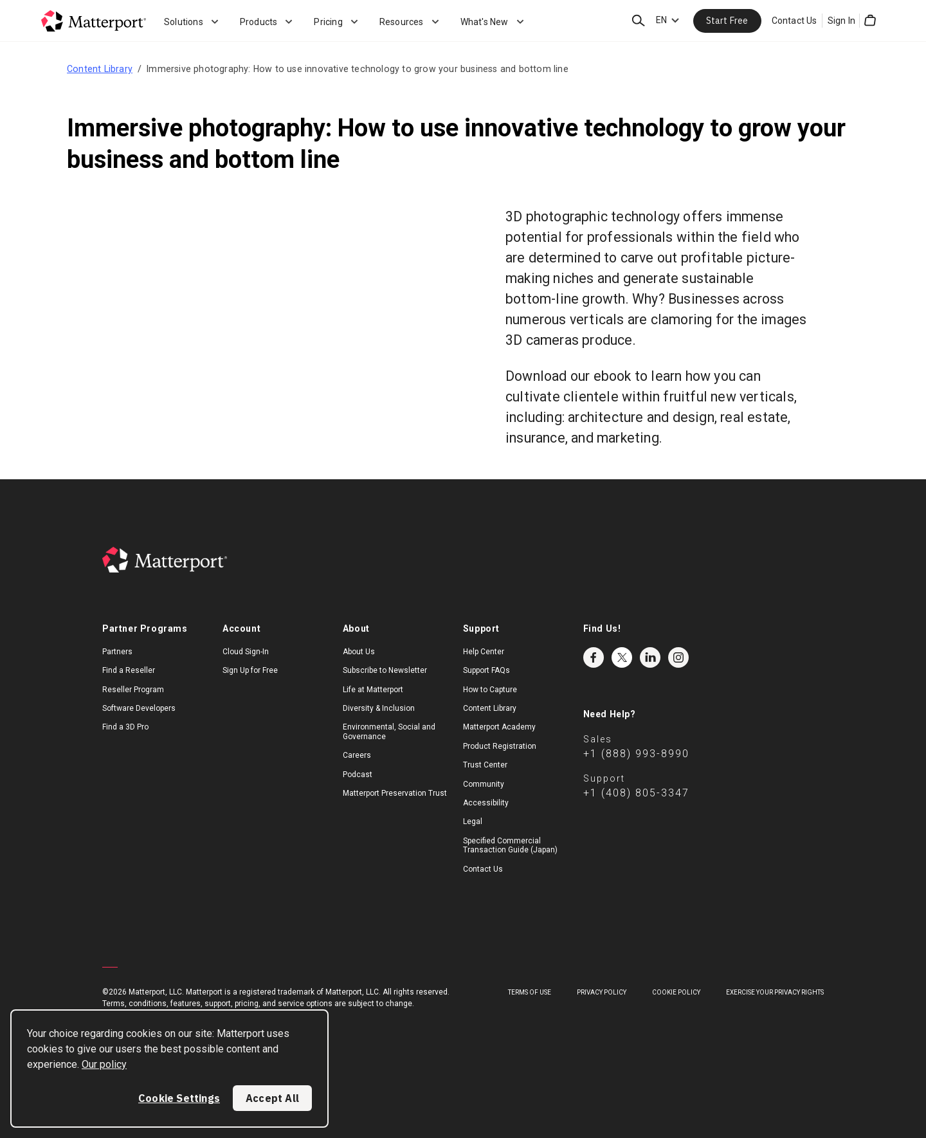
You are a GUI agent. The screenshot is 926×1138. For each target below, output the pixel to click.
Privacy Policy (601, 992)
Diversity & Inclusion (379, 708)
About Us (359, 651)
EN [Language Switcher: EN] (661, 20)
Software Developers (139, 708)
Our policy (104, 1064)
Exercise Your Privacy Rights (775, 992)
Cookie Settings (179, 1098)
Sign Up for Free (250, 670)
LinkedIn (650, 657)
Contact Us (794, 20)
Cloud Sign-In (245, 651)
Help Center (483, 651)
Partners (117, 651)
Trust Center (485, 764)
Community (483, 784)
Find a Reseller (128, 670)
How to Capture (490, 689)
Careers (357, 755)
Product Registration (499, 746)
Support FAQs (486, 670)
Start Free (727, 20)
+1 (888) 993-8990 (636, 754)
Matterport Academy (499, 726)
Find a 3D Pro (125, 726)
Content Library (99, 69)
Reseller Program (133, 689)
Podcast (357, 774)
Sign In (841, 20)
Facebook (593, 657)
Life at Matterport (373, 689)
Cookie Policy (676, 992)
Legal (472, 821)
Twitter (622, 657)
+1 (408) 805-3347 (636, 793)
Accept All (272, 1098)
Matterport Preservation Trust (395, 793)
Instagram (678, 657)
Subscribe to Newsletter (385, 670)
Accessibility (486, 802)
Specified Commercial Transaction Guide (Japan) (510, 845)
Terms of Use (529, 992)
